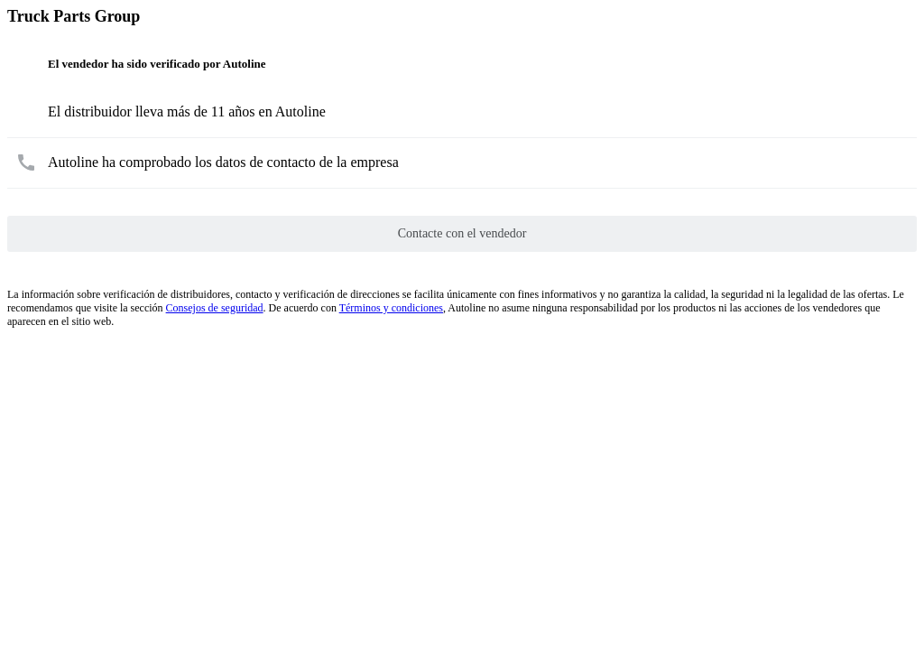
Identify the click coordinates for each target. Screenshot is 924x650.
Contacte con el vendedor (462, 233)
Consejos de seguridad (214, 308)
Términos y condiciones (391, 308)
